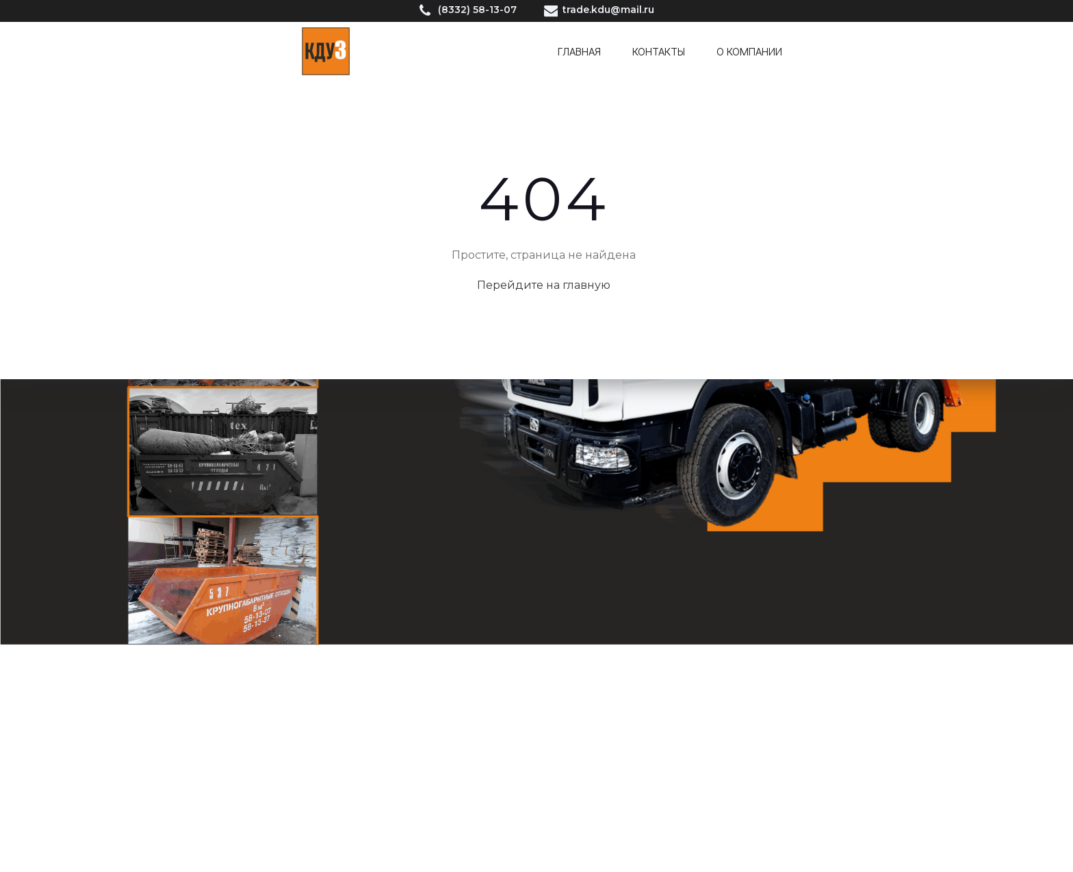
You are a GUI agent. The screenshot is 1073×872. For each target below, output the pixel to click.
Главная (579, 51)
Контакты (658, 51)
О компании (749, 51)
